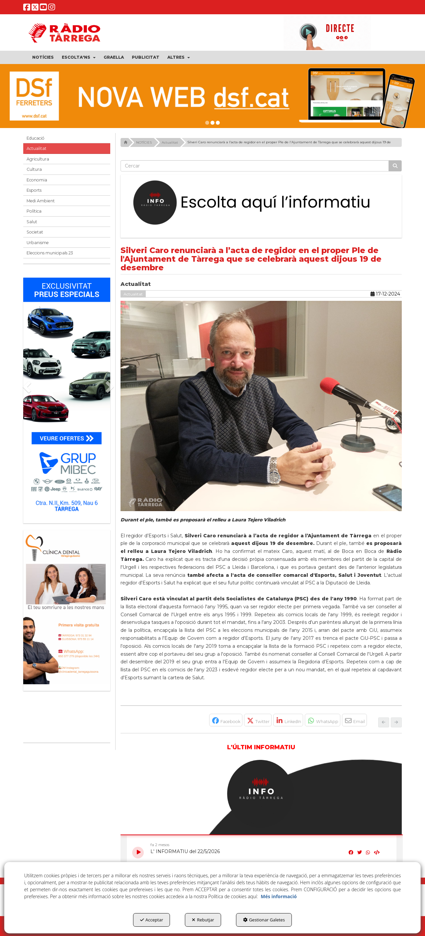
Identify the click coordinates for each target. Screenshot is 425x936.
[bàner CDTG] (66, 607)
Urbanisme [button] (38, 242)
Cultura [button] (34, 169)
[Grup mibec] (66, 397)
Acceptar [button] (151, 920)
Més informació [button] (279, 896)
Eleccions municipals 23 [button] (50, 252)
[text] (255, 165)
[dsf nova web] (212, 96)
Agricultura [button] (38, 159)
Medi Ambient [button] (41, 200)
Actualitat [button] (36, 148)
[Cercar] (395, 165)
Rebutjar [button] (203, 920)
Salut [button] (32, 221)
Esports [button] (34, 190)
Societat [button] (35, 232)
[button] (27, 9)
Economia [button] (37, 179)
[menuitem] (43, 57)
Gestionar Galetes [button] (264, 920)
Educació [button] (35, 138)
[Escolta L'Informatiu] (261, 203)
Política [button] (34, 211)
